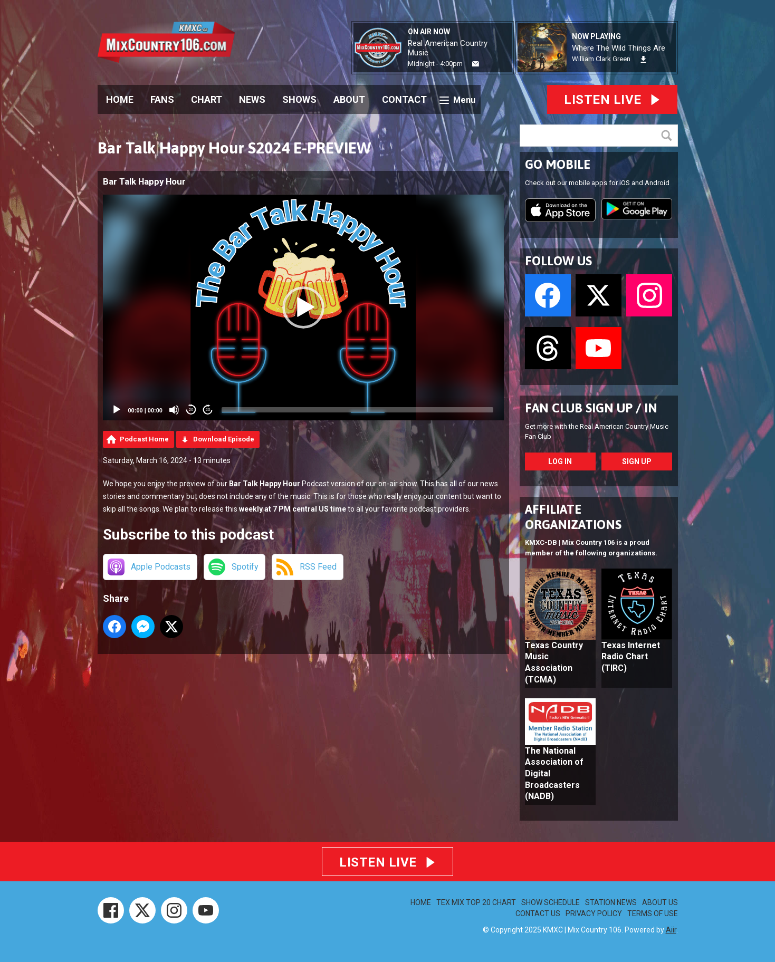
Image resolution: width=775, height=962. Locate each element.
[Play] (116, 410)
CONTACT (404, 99)
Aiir (671, 930)
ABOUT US (660, 902)
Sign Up (637, 461)
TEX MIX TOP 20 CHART (476, 902)
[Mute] (174, 410)
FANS (162, 99)
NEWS (252, 99)
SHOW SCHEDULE (550, 902)
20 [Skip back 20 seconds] (191, 409)
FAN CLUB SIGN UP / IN (591, 408)
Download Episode (223, 439)
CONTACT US (537, 913)
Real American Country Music (447, 48)
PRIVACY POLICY (594, 913)
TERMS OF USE (652, 913)
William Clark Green (601, 59)
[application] (303, 307)
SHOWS (299, 99)
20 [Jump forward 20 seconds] (208, 409)
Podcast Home (144, 439)
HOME (119, 99)
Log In (560, 461)
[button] (303, 307)
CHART (206, 99)
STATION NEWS (611, 902)
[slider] (357, 409)
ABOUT (349, 99)
